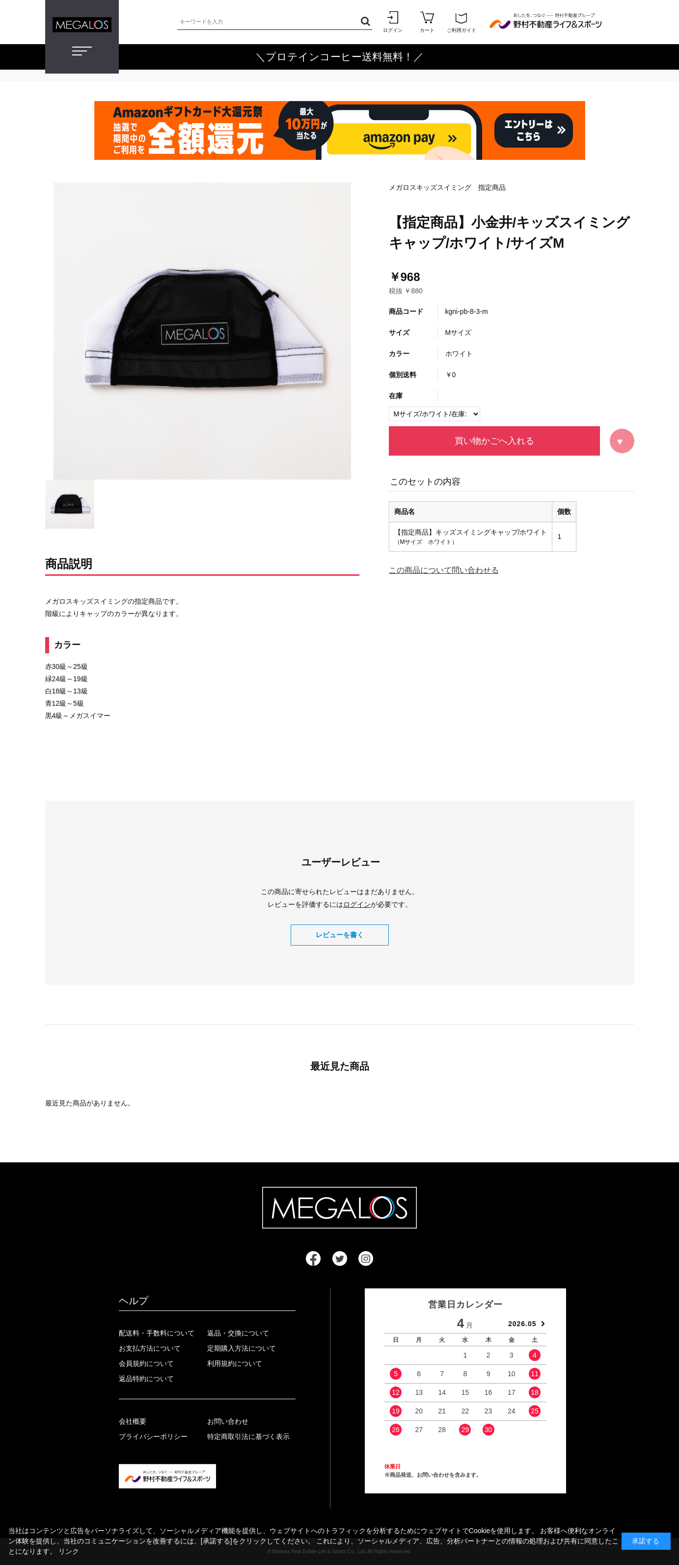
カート (427, 22)
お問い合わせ (227, 1421)
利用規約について (234, 1363)
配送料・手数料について (156, 1333)
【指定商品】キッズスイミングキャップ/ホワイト (470, 532)
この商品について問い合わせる (444, 570)
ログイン (393, 22)
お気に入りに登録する (622, 441)
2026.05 (522, 1324)
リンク (68, 1551)
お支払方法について (150, 1348)
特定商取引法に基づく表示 (248, 1436)
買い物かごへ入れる (494, 441)
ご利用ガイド (461, 22)
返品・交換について (238, 1333)
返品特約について (146, 1379)
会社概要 (132, 1421)
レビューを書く (340, 935)
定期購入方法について (241, 1348)
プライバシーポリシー (153, 1436)
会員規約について (146, 1363)
